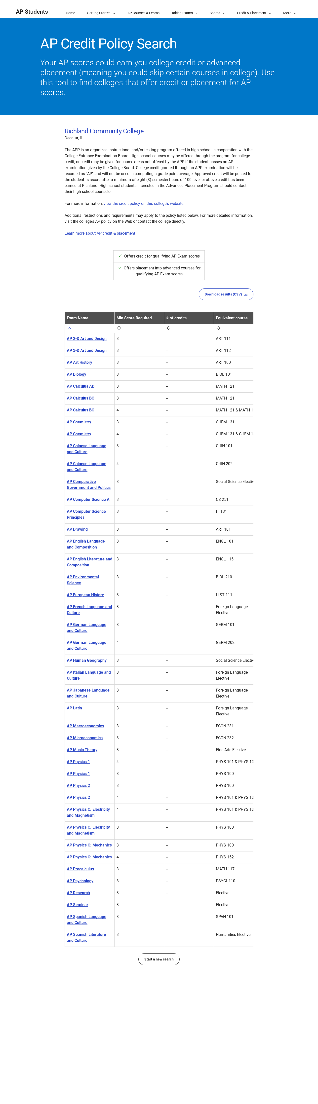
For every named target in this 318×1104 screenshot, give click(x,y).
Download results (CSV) (226, 294)
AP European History (85, 598)
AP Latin (74, 711)
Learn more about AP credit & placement (100, 233)
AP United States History (89, 986)
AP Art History (79, 366)
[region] (159, 663)
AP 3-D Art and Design (87, 354)
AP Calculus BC (80, 402)
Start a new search (159, 1044)
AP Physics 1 (78, 765)
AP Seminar (77, 908)
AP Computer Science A (88, 503)
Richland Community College (104, 131)
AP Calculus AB (80, 390)
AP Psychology (80, 884)
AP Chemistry (79, 425)
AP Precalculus (80, 872)
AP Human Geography (87, 664)
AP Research (78, 896)
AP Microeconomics (85, 741)
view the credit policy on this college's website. (144, 203)
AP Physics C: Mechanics (89, 848)
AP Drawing (77, 533)
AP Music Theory (82, 753)
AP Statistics (78, 956)
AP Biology (76, 378)
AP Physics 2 (78, 789)
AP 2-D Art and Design (87, 342)
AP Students (32, 11)
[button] (289, 9)
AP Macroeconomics (85, 729)
